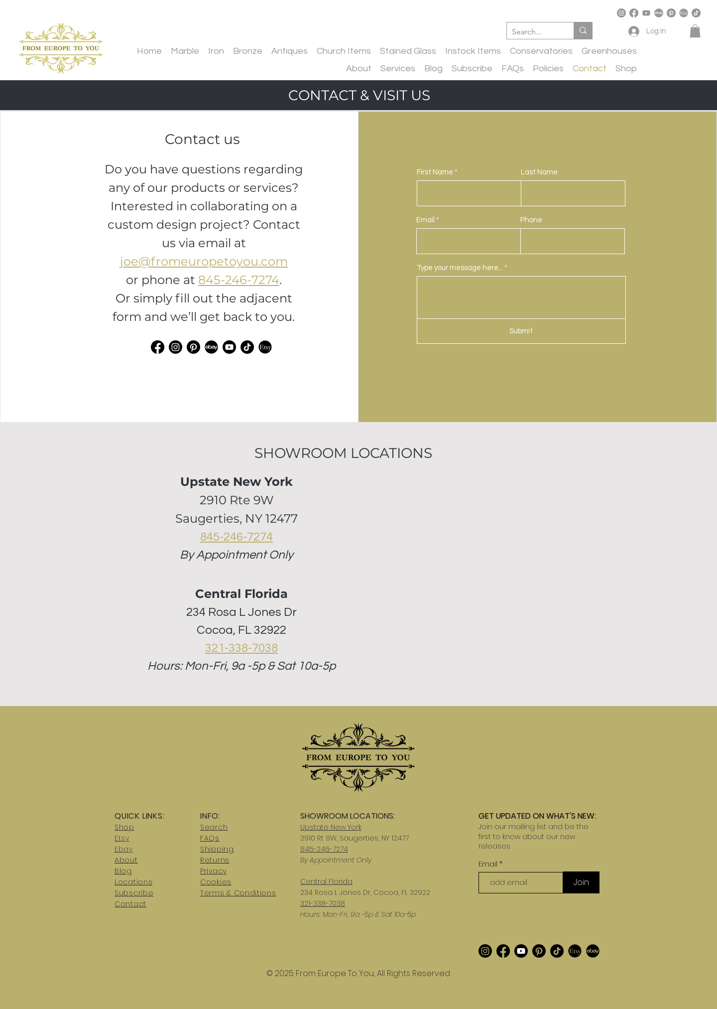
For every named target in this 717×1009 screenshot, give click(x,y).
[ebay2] (211, 347)
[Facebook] (633, 12)
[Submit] (521, 331)
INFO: (210, 816)
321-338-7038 (241, 648)
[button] (695, 30)
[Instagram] (621, 12)
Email (425, 220)
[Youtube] (646, 12)
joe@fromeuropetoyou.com (204, 261)
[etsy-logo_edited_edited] (265, 347)
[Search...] (532, 31)
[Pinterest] (671, 12)
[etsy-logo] (683, 12)
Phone (531, 220)
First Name (435, 172)
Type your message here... (460, 268)
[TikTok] (696, 12)
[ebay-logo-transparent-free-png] (658, 12)
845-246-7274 (238, 280)
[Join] (581, 882)
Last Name (539, 172)
